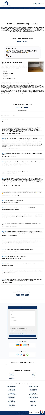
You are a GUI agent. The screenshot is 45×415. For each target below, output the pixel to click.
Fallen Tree (33, 394)
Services (14, 8)
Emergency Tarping (33, 380)
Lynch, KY (33, 365)
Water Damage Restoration (11, 376)
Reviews (25, 8)
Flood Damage (33, 392)
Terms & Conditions (24, 323)
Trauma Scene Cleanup (33, 384)
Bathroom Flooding (11, 391)
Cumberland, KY (33, 363)
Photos (29, 8)
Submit (22, 326)
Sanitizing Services (11, 383)
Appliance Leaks (12, 388)
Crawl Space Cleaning (33, 379)
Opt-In (12, 320)
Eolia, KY (11, 364)
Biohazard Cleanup (11, 386)
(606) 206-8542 (38, 4)
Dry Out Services (12, 392)
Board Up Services (12, 382)
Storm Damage (33, 378)
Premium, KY (33, 367)
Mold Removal (11, 394)
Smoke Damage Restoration (12, 378)
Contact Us (35, 8)
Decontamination (33, 383)
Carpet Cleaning (33, 395)
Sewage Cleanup (12, 395)
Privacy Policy (19, 323)
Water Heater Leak (33, 391)
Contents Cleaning (33, 386)
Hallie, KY (33, 364)
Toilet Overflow (33, 388)
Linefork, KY (12, 365)
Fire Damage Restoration (33, 376)
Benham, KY (12, 363)
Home (9, 8)
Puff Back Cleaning (11, 387)
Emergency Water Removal (33, 387)
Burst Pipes (12, 390)
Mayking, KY (12, 367)
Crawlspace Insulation (12, 380)
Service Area (19, 8)
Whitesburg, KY (11, 368)
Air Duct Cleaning (12, 397)
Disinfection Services (33, 382)
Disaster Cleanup (12, 379)
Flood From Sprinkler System (12, 384)
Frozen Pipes (33, 390)
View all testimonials (22, 275)
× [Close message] (39, 411)
